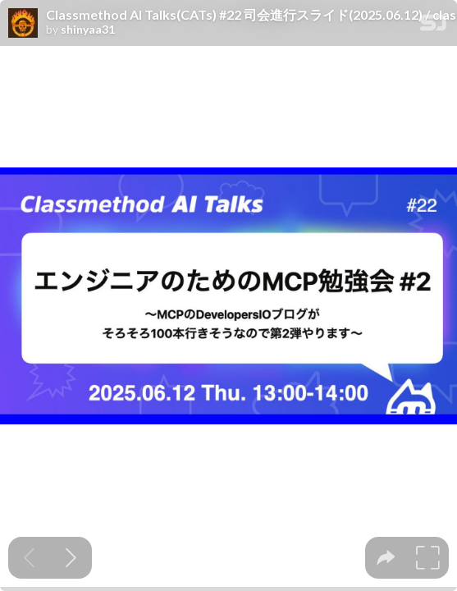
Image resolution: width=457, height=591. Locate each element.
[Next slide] (71, 557)
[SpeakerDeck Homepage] (433, 26)
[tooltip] (386, 557)
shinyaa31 (88, 29)
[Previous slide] (29, 557)
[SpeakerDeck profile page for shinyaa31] (23, 23)
